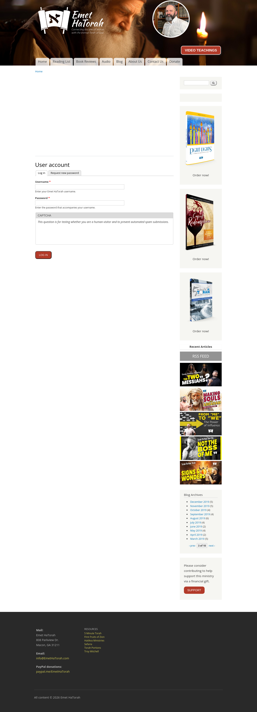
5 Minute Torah (92, 633)
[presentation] (68, 244)
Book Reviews (86, 61)
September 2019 (200, 514)
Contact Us (155, 61)
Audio (106, 61)
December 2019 (199, 502)
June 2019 (196, 526)
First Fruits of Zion (94, 637)
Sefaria (88, 644)
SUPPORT (194, 590)
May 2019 (196, 530)
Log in (42, 172)
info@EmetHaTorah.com (52, 658)
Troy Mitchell (91, 651)
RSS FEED (200, 356)
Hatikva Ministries (94, 640)
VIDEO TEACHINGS (201, 50)
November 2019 (199, 506)
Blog (119, 61)
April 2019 (196, 535)
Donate (174, 61)
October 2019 (198, 510)
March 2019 (197, 539)
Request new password (65, 173)
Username (43, 182)
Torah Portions (92, 647)
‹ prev (192, 545)
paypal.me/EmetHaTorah (53, 671)
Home (42, 61)
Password (42, 198)
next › (212, 545)
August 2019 (197, 518)
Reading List (61, 61)
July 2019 (195, 522)
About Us (135, 61)
